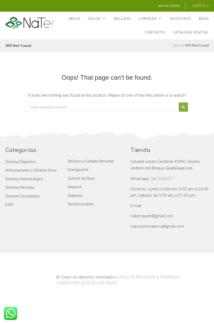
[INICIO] (75, 19)
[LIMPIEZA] (150, 19)
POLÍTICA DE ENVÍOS (101, 282)
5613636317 (163, 178)
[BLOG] (204, 19)
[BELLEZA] (122, 19)
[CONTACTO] (155, 32)
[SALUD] (97, 19)
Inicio (177, 45)
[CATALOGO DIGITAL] (191, 32)
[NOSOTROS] (180, 19)
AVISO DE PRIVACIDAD (137, 277)
